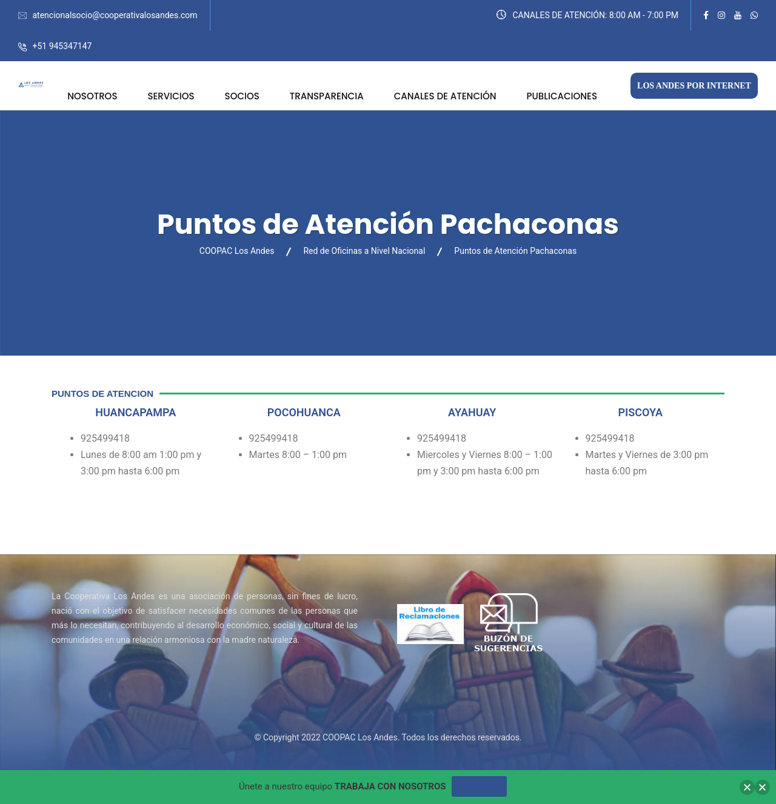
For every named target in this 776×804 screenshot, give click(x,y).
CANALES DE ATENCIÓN (445, 96)
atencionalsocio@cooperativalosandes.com (114, 15)
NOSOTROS (92, 96)
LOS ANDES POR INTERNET (694, 85)
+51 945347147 (62, 46)
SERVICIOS (170, 96)
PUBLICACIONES (562, 96)
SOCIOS (242, 96)
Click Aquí (479, 786)
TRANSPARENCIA (327, 96)
